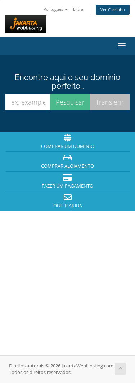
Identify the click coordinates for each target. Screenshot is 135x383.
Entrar (79, 9)
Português (56, 9)
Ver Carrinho (112, 9)
